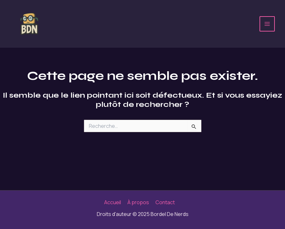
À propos (138, 202)
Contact (165, 202)
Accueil (112, 202)
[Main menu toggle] (267, 23)
